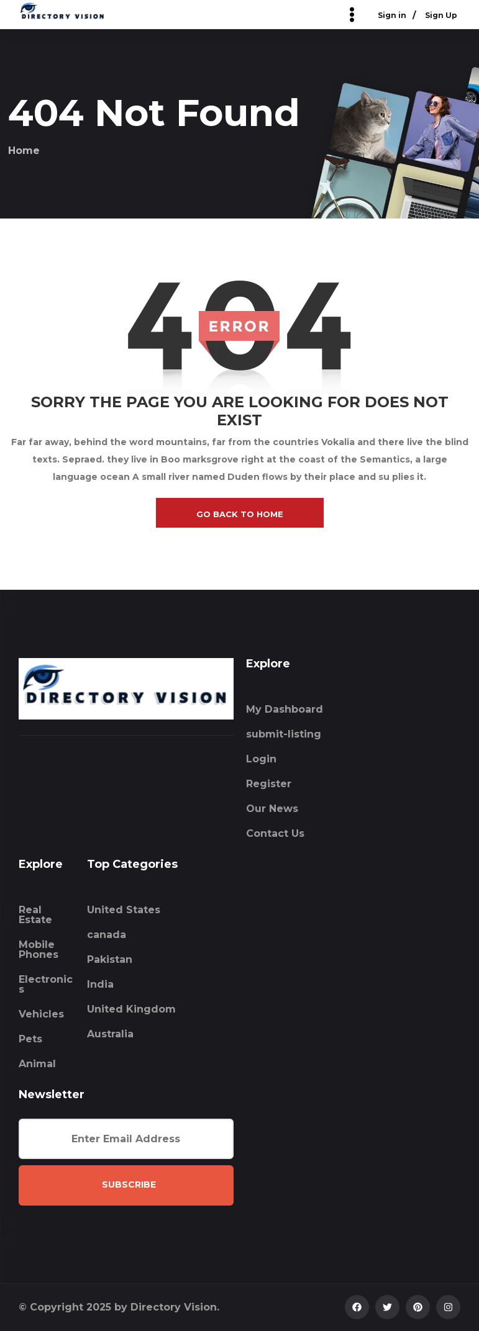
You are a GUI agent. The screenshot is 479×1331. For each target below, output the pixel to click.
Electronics (46, 984)
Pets (30, 1039)
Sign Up (441, 15)
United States (123, 910)
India (100, 984)
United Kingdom (131, 1009)
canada (106, 935)
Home (24, 150)
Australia (110, 1034)
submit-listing (283, 734)
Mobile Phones (38, 949)
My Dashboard (284, 709)
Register (268, 784)
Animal (37, 1064)
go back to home (239, 514)
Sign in (392, 15)
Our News (272, 808)
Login (261, 759)
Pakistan (109, 959)
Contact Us (275, 833)
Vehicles (41, 1014)
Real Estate (35, 915)
